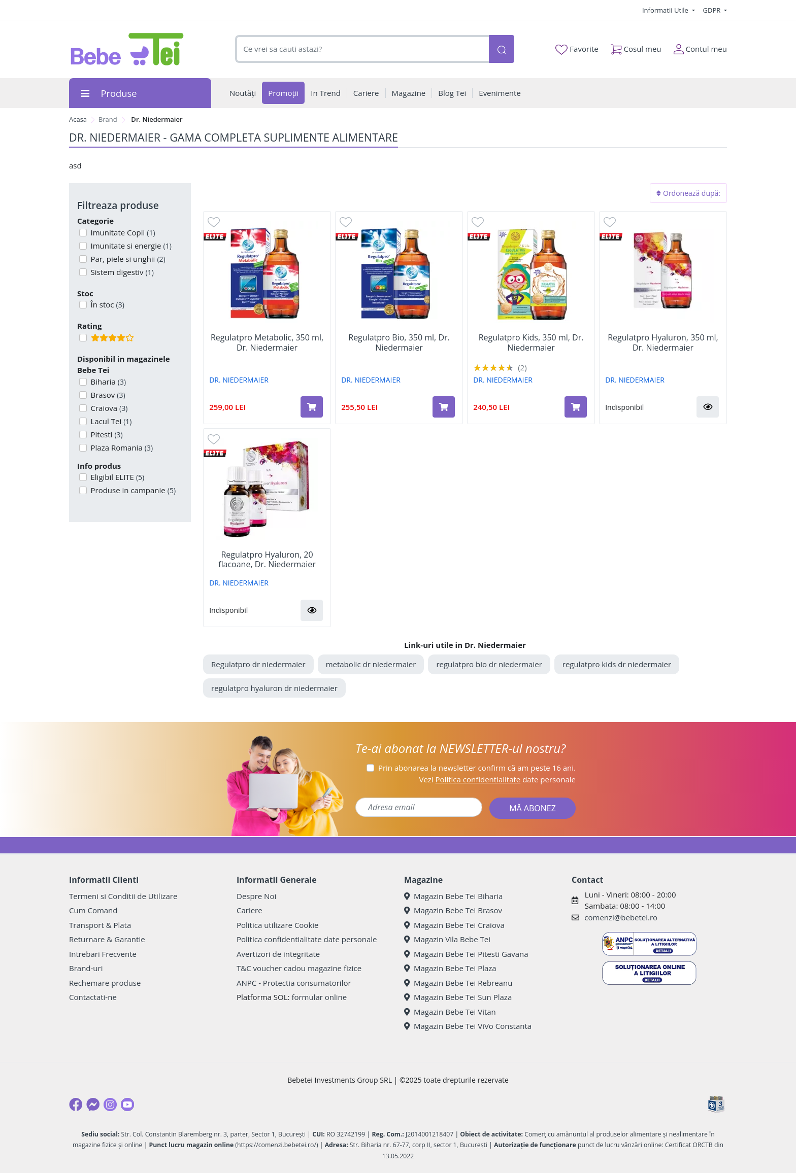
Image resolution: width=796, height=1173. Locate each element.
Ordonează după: (688, 193)
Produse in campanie (132, 490)
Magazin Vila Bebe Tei (447, 939)
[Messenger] (93, 1104)
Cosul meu (636, 47)
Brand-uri (86, 968)
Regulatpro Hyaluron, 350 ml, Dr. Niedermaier (663, 342)
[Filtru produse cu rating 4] (83, 337)
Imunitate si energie (130, 245)
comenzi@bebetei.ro (620, 917)
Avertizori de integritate (278, 954)
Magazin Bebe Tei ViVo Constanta (468, 1026)
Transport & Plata (100, 925)
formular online (319, 997)
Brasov (107, 395)
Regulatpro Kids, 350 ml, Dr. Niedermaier (531, 342)
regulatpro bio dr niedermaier (489, 664)
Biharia (107, 381)
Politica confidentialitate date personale (307, 939)
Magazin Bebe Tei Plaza (450, 968)
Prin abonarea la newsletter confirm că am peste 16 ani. (477, 768)
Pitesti (106, 434)
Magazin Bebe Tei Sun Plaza (458, 997)
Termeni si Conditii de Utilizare (123, 896)
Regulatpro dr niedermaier (258, 664)
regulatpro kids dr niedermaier (616, 664)
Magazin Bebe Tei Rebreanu (458, 983)
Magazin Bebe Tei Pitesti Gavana (466, 954)
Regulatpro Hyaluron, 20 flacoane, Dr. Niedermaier (267, 559)
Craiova (108, 408)
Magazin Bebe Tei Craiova (454, 925)
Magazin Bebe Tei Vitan (450, 1012)
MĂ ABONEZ (532, 808)
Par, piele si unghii (127, 259)
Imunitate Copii (122, 232)
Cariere (249, 910)
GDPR (712, 10)
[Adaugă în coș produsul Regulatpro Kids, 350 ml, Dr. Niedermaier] (576, 407)
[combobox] (362, 49)
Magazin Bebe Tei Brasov (453, 910)
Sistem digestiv (121, 272)
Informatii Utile (666, 10)
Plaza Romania (121, 447)
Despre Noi (256, 896)
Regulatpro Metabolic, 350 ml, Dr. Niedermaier (267, 342)
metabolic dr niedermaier (371, 664)
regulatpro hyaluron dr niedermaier (274, 688)
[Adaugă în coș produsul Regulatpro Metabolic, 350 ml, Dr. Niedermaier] (312, 407)
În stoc (106, 304)
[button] (707, 407)
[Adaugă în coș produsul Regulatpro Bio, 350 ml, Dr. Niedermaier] (444, 407)
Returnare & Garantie (107, 939)
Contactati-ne (93, 997)
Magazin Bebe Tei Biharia (453, 896)
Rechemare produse (105, 983)
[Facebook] (75, 1104)
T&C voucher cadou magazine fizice (299, 968)
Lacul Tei (110, 421)
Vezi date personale (497, 779)
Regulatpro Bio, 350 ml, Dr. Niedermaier (399, 342)
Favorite (576, 49)
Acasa (78, 119)
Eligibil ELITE (117, 477)
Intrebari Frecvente (103, 954)
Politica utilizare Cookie (277, 925)
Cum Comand (93, 910)
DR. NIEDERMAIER (239, 380)
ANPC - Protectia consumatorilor (294, 983)
